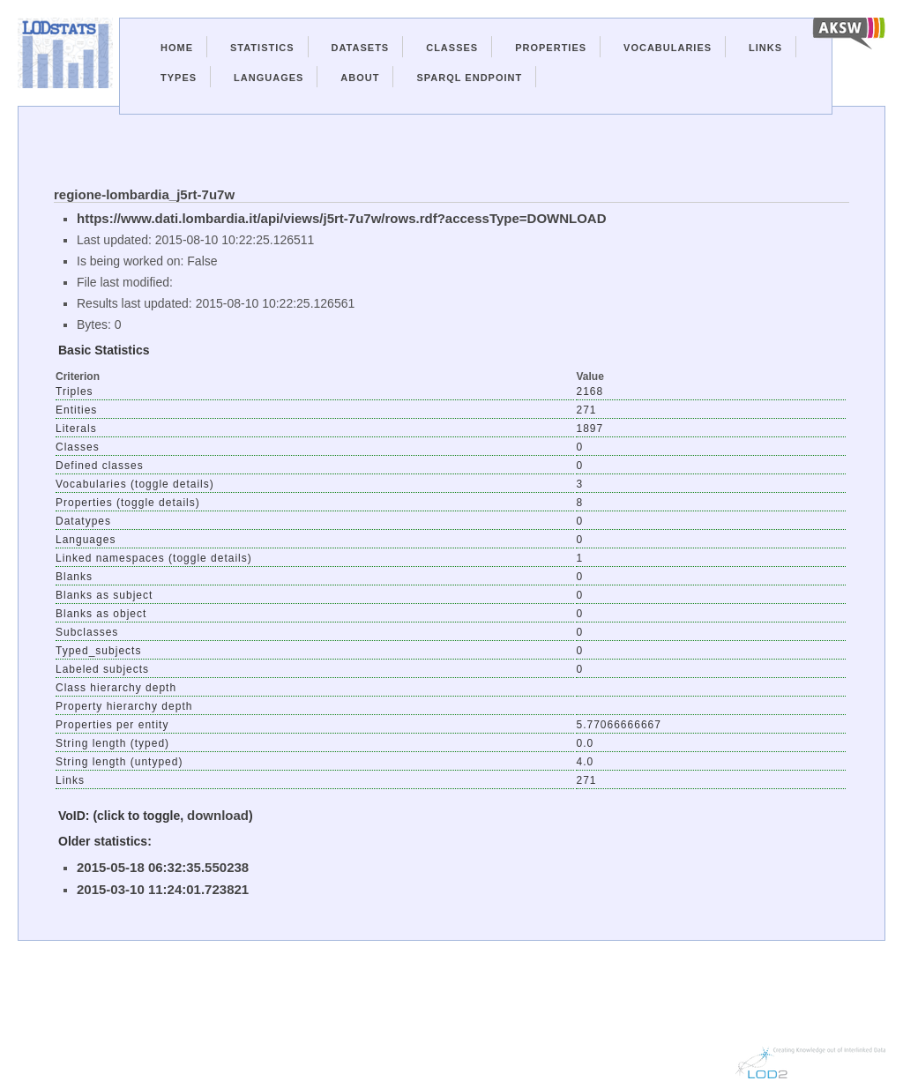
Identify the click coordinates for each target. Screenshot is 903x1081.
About (359, 77)
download (218, 815)
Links (765, 47)
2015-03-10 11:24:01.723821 (163, 889)
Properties (550, 47)
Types (178, 77)
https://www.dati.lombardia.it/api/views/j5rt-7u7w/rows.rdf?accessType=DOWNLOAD (342, 218)
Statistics (262, 47)
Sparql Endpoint (469, 77)
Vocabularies (667, 47)
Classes (452, 47)
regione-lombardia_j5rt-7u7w (144, 194)
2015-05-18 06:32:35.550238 (163, 867)
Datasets (361, 47)
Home (176, 47)
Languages (268, 77)
